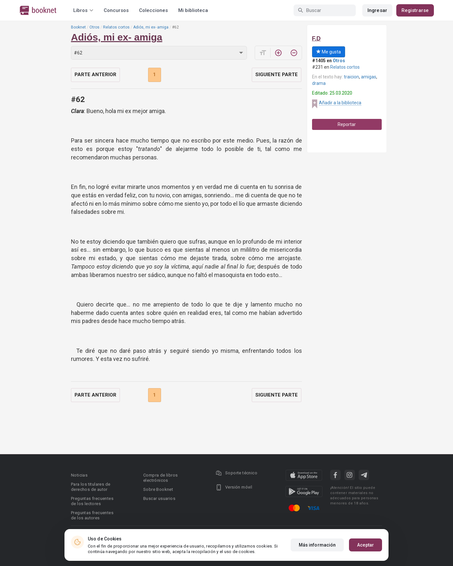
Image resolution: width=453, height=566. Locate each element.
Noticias (79, 475)
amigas (368, 76)
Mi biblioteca (193, 10)
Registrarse (415, 10)
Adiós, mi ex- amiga (150, 27)
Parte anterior (95, 74)
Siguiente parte (276, 74)
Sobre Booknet (158, 489)
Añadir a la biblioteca (340, 102)
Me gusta (328, 51)
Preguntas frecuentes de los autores (92, 515)
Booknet (78, 27)
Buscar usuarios (159, 498)
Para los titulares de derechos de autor (90, 487)
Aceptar (365, 545)
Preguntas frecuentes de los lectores (92, 501)
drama (319, 83)
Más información (317, 545)
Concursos (116, 10)
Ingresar (377, 10)
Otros (94, 27)
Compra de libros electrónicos (160, 478)
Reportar (347, 124)
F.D (316, 38)
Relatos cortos (116, 27)
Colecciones (153, 10)
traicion (351, 76)
